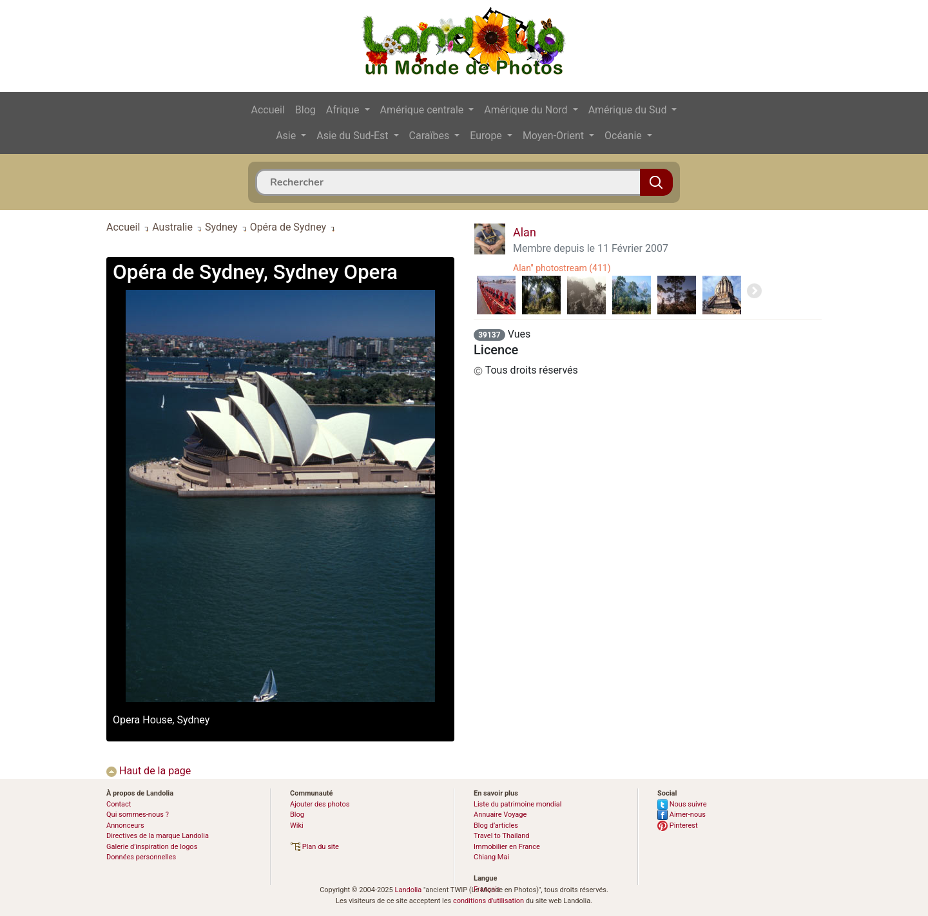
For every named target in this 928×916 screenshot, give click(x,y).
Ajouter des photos (319, 804)
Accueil (268, 110)
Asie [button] (287, 135)
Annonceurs (125, 825)
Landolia (407, 890)
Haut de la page (148, 771)
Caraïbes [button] (430, 135)
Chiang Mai (491, 857)
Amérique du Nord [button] (527, 110)
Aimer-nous (681, 814)
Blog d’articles (496, 825)
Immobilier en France (507, 847)
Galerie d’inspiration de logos (151, 847)
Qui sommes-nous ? (137, 814)
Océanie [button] (624, 135)
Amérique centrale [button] (423, 110)
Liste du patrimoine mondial (517, 804)
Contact (118, 804)
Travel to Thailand (502, 836)
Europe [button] (487, 135)
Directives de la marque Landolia (157, 836)
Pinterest (677, 825)
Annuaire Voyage (500, 814)
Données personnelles (141, 857)
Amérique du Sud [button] (629, 110)
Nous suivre (682, 804)
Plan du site (314, 847)
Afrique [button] (344, 110)
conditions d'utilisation (488, 901)
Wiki (297, 825)
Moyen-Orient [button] (554, 135)
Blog (305, 110)
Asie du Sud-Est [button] (353, 135)
